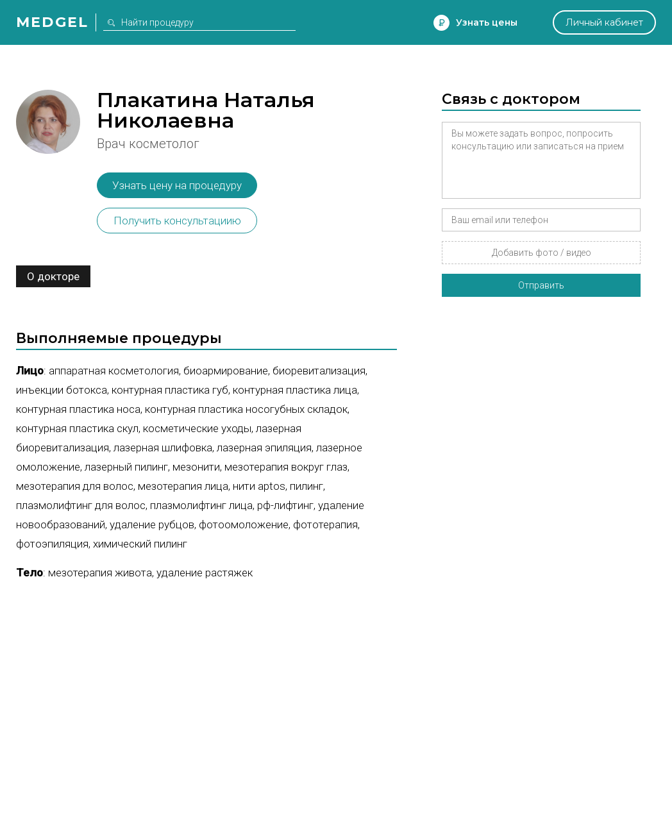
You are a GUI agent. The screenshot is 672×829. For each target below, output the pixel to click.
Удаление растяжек (204, 572)
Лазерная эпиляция (264, 447)
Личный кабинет (604, 22)
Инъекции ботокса (61, 389)
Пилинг (306, 486)
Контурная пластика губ (170, 389)
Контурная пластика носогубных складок (246, 409)
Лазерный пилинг (126, 466)
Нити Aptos (259, 486)
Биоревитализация (319, 370)
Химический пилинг (140, 543)
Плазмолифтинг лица (201, 505)
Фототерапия (325, 524)
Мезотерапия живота (100, 572)
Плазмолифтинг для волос (81, 505)
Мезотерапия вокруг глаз (286, 466)
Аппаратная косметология (114, 370)
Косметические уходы (197, 428)
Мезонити (196, 466)
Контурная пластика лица (295, 389)
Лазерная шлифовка (162, 447)
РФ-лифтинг (285, 505)
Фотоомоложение (244, 524)
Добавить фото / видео (541, 252)
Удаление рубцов (152, 524)
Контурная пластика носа (78, 409)
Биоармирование (225, 370)
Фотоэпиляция (52, 543)
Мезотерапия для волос (74, 486)
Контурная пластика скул (77, 428)
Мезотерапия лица (183, 486)
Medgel (52, 22)
